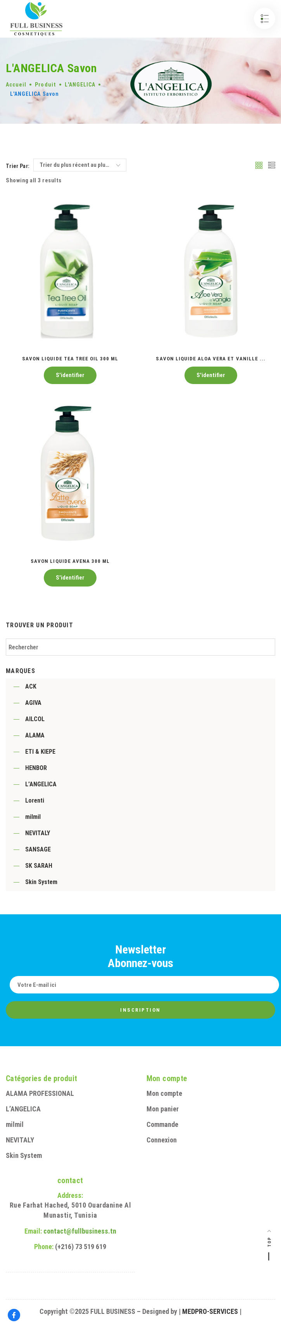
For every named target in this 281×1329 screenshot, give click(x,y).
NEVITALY (37, 833)
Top (269, 1241)
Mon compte (164, 1093)
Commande (162, 1124)
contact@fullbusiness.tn (79, 1231)
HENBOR (36, 768)
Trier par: (18, 166)
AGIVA (33, 702)
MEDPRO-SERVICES (210, 1311)
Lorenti (34, 800)
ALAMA (35, 735)
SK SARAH (38, 865)
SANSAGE (38, 849)
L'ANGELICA (80, 84)
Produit (45, 84)
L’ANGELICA (41, 784)
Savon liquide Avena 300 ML (70, 561)
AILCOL (35, 719)
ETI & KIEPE (40, 751)
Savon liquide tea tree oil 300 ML (70, 359)
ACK (30, 686)
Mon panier (163, 1109)
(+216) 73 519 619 (80, 1246)
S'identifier (70, 375)
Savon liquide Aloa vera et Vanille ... (210, 359)
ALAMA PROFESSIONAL (40, 1093)
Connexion (162, 1140)
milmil (33, 816)
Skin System (41, 882)
